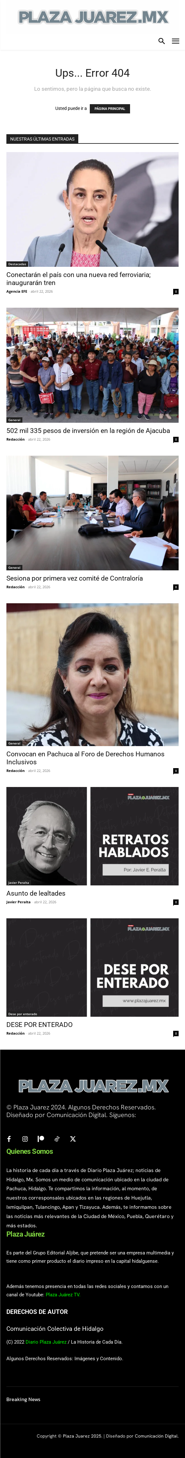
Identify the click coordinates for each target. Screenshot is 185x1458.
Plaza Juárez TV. (63, 1295)
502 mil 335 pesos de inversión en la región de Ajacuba (88, 431)
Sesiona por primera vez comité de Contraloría (74, 578)
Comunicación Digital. (157, 1436)
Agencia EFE (16, 291)
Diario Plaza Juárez (46, 1342)
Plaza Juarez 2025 (82, 1436)
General (14, 420)
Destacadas (17, 264)
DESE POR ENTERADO (39, 1025)
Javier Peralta (18, 882)
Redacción (15, 439)
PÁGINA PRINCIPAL (110, 109)
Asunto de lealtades (36, 893)
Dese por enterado (22, 1014)
